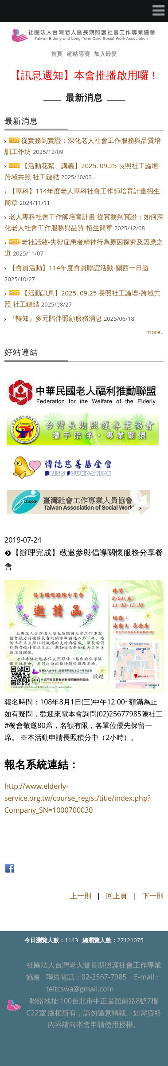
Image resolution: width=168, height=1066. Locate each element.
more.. (155, 332)
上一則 (80, 896)
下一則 (153, 896)
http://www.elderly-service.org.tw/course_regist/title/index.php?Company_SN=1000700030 (77, 798)
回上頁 (116, 896)
